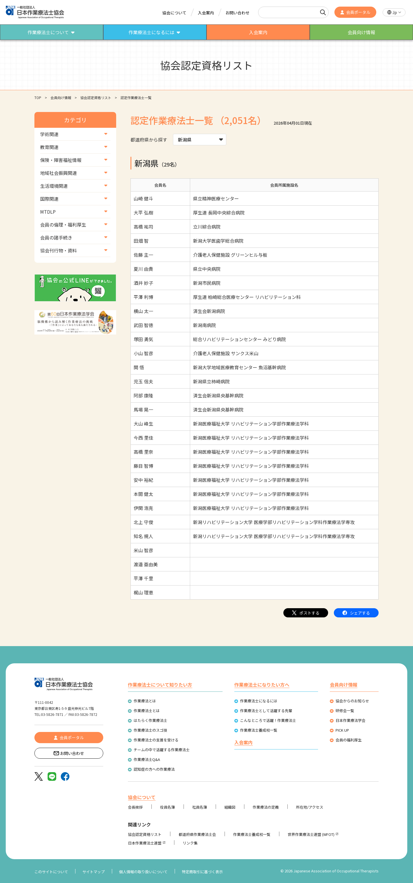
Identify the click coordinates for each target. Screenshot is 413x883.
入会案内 (206, 13)
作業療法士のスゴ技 (150, 730)
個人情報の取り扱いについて (143, 871)
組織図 (229, 807)
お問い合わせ (237, 13)
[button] (394, 12)
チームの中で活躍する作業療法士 (162, 749)
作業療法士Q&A (147, 759)
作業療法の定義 (266, 807)
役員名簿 (167, 807)
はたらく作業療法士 (150, 720)
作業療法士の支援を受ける (156, 740)
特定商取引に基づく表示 (202, 871)
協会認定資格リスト (95, 97)
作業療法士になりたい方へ (261, 684)
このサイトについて (51, 871)
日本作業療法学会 (350, 720)
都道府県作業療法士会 (197, 834)
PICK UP (342, 730)
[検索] (323, 12)
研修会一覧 (345, 710)
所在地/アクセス (309, 807)
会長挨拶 (135, 807)
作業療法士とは (147, 710)
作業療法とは (145, 701)
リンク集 (190, 843)
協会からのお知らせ (352, 701)
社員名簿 (199, 807)
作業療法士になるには (258, 701)
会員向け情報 (60, 97)
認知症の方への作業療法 (154, 769)
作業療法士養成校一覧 (258, 730)
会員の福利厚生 (349, 740)
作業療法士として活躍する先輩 (266, 710)
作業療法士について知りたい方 (160, 684)
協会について (174, 13)
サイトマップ (93, 871)
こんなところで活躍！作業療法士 (268, 720)
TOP (37, 97)
